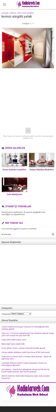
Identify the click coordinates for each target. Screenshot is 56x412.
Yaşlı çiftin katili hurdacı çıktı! (13, 340)
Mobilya (13, 13)
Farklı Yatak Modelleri (25, 13)
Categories (6, 314)
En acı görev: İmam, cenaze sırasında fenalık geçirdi (23, 348)
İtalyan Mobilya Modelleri (42, 169)
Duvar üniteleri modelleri (14, 169)
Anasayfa (4, 13)
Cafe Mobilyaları (14, 194)
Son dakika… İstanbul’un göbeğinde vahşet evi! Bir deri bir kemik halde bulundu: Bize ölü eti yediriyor (25, 370)
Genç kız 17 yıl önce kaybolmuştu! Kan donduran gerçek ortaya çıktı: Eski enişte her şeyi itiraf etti (27, 334)
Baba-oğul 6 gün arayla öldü (13, 344)
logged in (16, 229)
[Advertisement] (28, 98)
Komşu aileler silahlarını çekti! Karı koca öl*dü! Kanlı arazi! (25, 352)
